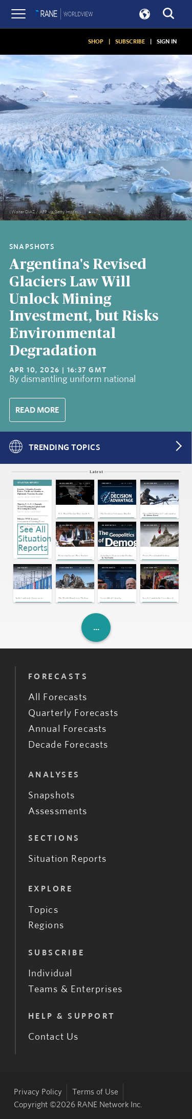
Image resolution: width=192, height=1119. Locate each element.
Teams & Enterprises (75, 989)
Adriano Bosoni (152, 516)
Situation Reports (67, 859)
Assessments (58, 811)
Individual (50, 973)
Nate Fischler (108, 558)
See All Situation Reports (33, 539)
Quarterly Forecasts (73, 713)
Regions (46, 925)
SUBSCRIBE (130, 41)
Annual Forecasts (67, 729)
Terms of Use (95, 1092)
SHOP (95, 41)
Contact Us (53, 1037)
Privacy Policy (38, 1092)
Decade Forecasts (68, 745)
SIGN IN (167, 41)
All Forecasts (57, 697)
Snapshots (51, 795)
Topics (43, 910)
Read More (37, 410)
